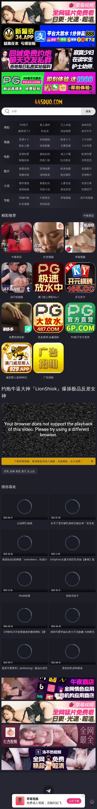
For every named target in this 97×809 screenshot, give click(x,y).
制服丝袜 (24, 160)
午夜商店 (45, 197)
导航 (7, 200)
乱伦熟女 (66, 160)
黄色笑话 (66, 189)
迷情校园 (24, 189)
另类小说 (45, 189)
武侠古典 (87, 183)
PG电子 (24, 124)
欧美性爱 (87, 154)
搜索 (88, 111)
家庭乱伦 (45, 183)
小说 (7, 186)
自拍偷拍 (45, 139)
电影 (7, 157)
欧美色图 (66, 168)
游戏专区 (87, 124)
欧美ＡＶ (66, 139)
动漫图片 (87, 168)
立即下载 (74, 801)
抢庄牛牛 (87, 131)
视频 (7, 142)
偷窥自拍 (24, 168)
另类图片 (87, 174)
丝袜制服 (45, 145)
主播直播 (66, 145)
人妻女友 (66, 183)
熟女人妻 (24, 145)
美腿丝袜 (24, 174)
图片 (7, 171)
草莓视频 (66, 197)
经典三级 (45, 160)
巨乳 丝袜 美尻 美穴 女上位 (19, 471)
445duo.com (48, 102)
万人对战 (66, 124)
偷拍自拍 (45, 154)
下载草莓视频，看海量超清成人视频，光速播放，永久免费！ (54, 461)
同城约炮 (24, 197)
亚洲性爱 (24, 154)
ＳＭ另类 (87, 145)
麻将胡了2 (24, 131)
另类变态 (87, 160)
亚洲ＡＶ (24, 139)
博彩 (7, 127)
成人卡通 (66, 154)
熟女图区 (66, 174)
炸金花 (45, 131)
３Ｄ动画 (87, 139)
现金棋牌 (66, 131)
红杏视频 (24, 204)
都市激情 (24, 183)
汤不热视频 (86, 197)
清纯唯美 (45, 174)
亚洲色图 (45, 168)
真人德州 (45, 124)
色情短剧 (45, 204)
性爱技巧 (87, 189)
